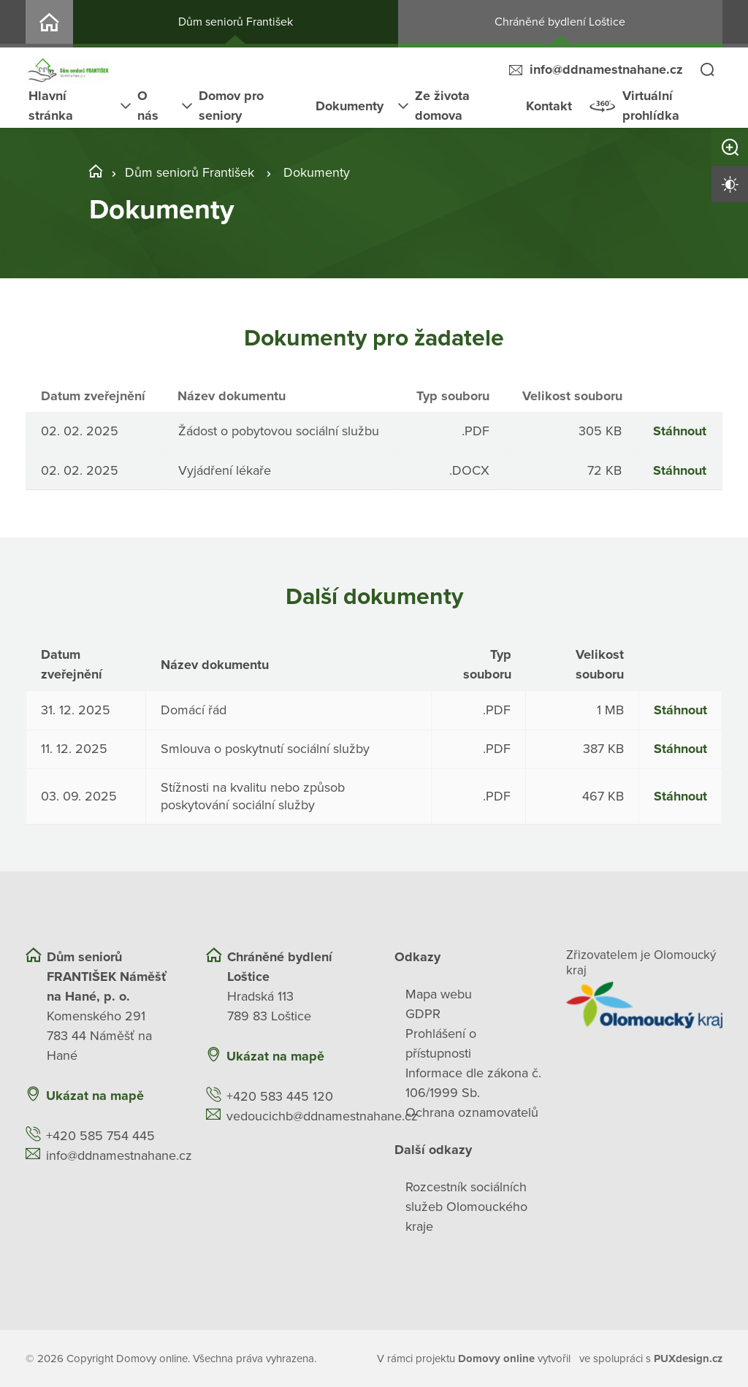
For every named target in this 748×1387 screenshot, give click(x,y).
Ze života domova (442, 105)
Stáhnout (679, 430)
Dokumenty (349, 106)
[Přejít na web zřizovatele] (644, 1004)
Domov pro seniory (231, 105)
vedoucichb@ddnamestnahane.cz (322, 1115)
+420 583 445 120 (279, 1096)
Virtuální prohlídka (650, 105)
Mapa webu (438, 993)
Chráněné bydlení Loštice (560, 22)
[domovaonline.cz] (496, 1358)
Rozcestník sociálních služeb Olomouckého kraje (466, 1206)
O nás (148, 105)
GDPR (422, 1013)
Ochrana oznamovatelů (471, 1112)
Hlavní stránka (50, 105)
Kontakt (549, 106)
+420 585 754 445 (100, 1135)
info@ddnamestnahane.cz (606, 69)
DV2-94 (49, 23)
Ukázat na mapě (95, 1095)
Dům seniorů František (235, 22)
